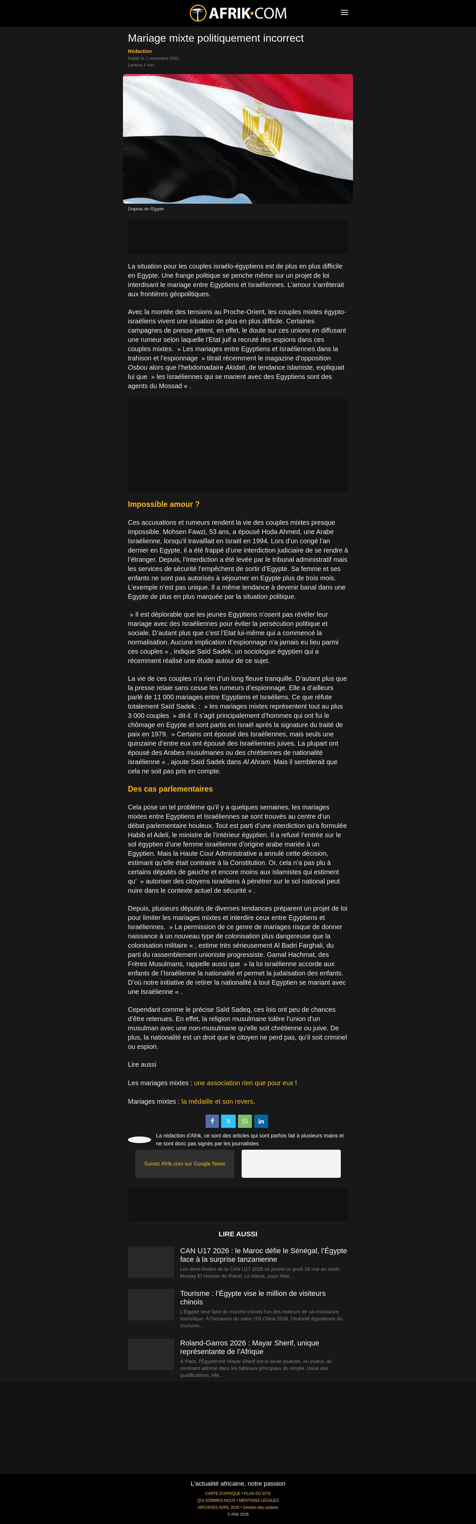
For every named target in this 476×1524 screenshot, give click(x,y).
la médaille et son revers (217, 1101)
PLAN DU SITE (257, 1493)
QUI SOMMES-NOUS (216, 1500)
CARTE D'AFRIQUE (222, 1493)
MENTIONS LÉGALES (259, 1500)
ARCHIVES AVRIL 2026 (218, 1507)
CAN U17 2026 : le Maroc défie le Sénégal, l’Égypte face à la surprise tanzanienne (263, 1255)
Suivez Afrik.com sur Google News (184, 1164)
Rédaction (140, 51)
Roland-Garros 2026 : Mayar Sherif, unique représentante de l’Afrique (249, 1347)
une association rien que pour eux (243, 1083)
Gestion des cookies (260, 1507)
